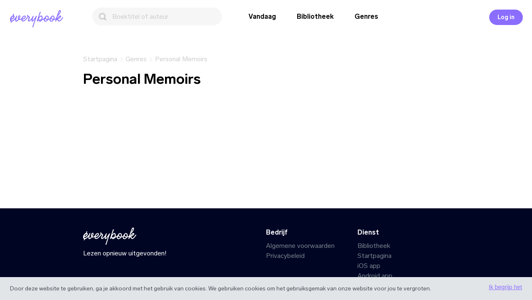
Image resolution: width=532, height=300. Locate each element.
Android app (374, 276)
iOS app (368, 266)
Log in (506, 17)
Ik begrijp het (505, 287)
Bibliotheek (315, 16)
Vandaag (262, 16)
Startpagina (374, 256)
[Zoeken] (157, 16)
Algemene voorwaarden (300, 246)
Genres (366, 16)
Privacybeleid (285, 256)
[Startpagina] (38, 19)
